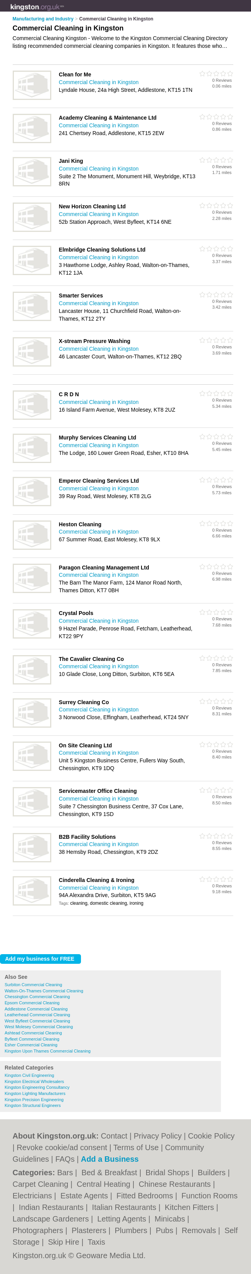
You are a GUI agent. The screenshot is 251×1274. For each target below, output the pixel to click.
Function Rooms (210, 1195)
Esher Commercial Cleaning (31, 1045)
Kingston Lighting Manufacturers (35, 1093)
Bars (66, 1172)
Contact (114, 1136)
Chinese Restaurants (176, 1184)
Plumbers (132, 1230)
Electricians (33, 1195)
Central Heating (105, 1184)
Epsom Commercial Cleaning (32, 1002)
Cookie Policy (211, 1136)
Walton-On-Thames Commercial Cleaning (44, 990)
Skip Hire (64, 1242)
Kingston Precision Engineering (34, 1099)
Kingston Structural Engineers (33, 1105)
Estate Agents (85, 1195)
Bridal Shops (169, 1172)
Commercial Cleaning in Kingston (99, 82)
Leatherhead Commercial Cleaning (37, 1014)
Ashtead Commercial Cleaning (33, 1033)
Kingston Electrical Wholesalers (34, 1081)
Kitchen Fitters (190, 1207)
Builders (213, 1172)
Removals (200, 1230)
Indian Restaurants (52, 1207)
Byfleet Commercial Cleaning (32, 1039)
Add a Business (110, 1159)
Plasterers (90, 1230)
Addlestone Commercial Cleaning (36, 1009)
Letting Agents (122, 1219)
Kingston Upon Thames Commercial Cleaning (48, 1051)
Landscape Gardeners (52, 1219)
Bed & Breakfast (110, 1172)
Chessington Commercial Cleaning (37, 996)
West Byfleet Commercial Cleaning (37, 1021)
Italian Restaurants (125, 1207)
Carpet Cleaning (42, 1184)
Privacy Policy (158, 1136)
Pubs (165, 1230)
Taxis (96, 1242)
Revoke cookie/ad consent (62, 1147)
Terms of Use (136, 1147)
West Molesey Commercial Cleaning (39, 1026)
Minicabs (171, 1219)
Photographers (39, 1230)
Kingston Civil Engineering (29, 1075)
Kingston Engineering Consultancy (37, 1087)
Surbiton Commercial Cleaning (33, 984)
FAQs (64, 1159)
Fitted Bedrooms (145, 1195)
